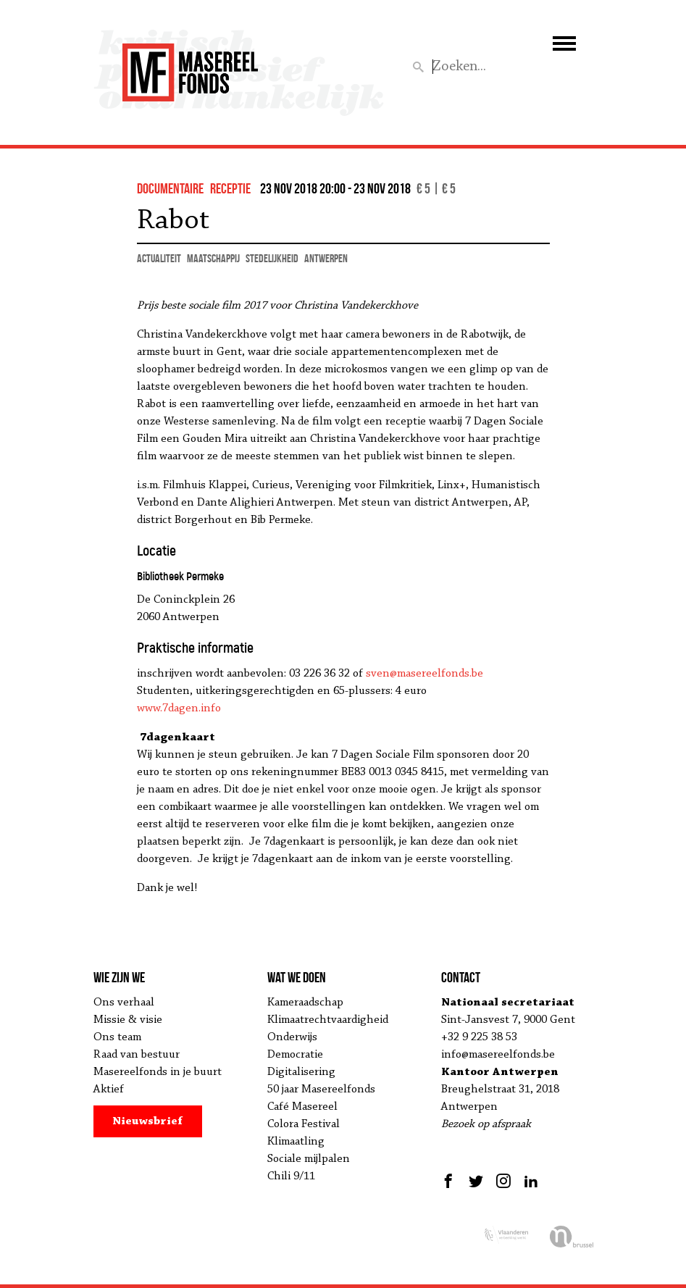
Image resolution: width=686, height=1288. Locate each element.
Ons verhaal (123, 1002)
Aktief (108, 1089)
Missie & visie (127, 1020)
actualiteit (159, 258)
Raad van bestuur (136, 1055)
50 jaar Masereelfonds (321, 1089)
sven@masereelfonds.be (424, 673)
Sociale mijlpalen (308, 1159)
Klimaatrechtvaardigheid (327, 1020)
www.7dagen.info (179, 708)
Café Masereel (302, 1107)
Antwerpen (326, 258)
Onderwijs (292, 1037)
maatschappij (213, 258)
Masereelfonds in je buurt (157, 1072)
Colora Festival (303, 1124)
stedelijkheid (272, 258)
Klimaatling (296, 1141)
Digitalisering (301, 1072)
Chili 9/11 (291, 1176)
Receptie (230, 188)
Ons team (117, 1037)
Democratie (295, 1055)
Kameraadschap (305, 1002)
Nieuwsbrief (147, 1121)
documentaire (170, 188)
